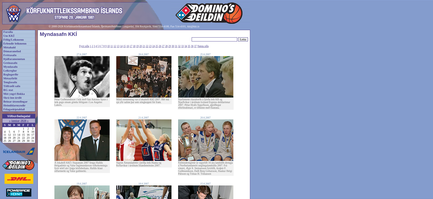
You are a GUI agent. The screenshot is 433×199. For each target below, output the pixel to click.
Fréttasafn (9, 55)
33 (182, 46)
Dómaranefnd (12, 51)
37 (195, 46)
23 (150, 46)
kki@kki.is (193, 26)
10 (108, 46)
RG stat (8, 89)
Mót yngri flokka (14, 93)
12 (114, 46)
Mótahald (9, 47)
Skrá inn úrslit (12, 97)
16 (127, 46)
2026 (23, 120)
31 (176, 46)
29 (169, 46)
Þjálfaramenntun (14, 59)
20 (140, 46)
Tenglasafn (10, 82)
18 (134, 46)
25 (156, 46)
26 (160, 46)
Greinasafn (10, 62)
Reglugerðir (10, 74)
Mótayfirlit (10, 78)
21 (143, 46)
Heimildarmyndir (14, 105)
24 (153, 46)
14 (121, 46)
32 (179, 46)
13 (118, 46)
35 (189, 46)
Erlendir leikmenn (15, 43)
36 (192, 46)
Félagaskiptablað (14, 109)
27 (163, 46)
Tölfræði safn (11, 86)
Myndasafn (10, 66)
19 (137, 46)
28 (166, 46)
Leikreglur (10, 70)
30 (172, 46)
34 (185, 46)
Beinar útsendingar (15, 101)
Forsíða (8, 31)
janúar (15, 120)
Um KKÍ (8, 35)
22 (147, 46)
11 (111, 46)
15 (124, 46)
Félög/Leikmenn (13, 39)
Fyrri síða (84, 46)
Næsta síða (203, 46)
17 (131, 46)
